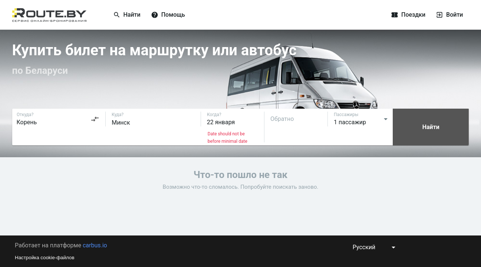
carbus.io (95, 245)
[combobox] (58, 119)
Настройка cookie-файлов (45, 257)
